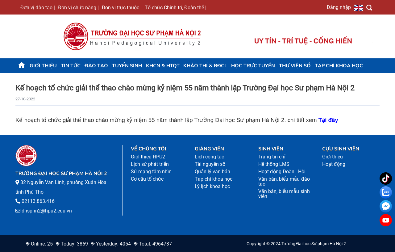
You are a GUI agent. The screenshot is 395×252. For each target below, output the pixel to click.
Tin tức (71, 65)
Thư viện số (295, 65)
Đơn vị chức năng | (78, 7)
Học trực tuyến (253, 65)
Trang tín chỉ (271, 157)
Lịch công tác (209, 157)
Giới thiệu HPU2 (148, 157)
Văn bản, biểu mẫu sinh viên (284, 193)
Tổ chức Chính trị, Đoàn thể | (175, 7)
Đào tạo (96, 65)
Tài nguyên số (210, 164)
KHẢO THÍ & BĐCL (205, 65)
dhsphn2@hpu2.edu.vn (47, 211)
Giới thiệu (43, 65)
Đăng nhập (339, 7)
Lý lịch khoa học (212, 186)
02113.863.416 (38, 201)
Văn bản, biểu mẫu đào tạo (284, 181)
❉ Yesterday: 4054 (111, 244)
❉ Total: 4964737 (153, 244)
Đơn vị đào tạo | (37, 7)
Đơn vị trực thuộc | (122, 7)
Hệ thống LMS (273, 164)
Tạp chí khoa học (339, 65)
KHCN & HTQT (163, 65)
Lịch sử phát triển (150, 164)
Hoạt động (333, 164)
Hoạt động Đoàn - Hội (282, 171)
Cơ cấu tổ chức (147, 179)
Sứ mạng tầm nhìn (151, 171)
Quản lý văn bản (212, 171)
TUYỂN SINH (127, 65)
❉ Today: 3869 (72, 244)
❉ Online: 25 (39, 244)
